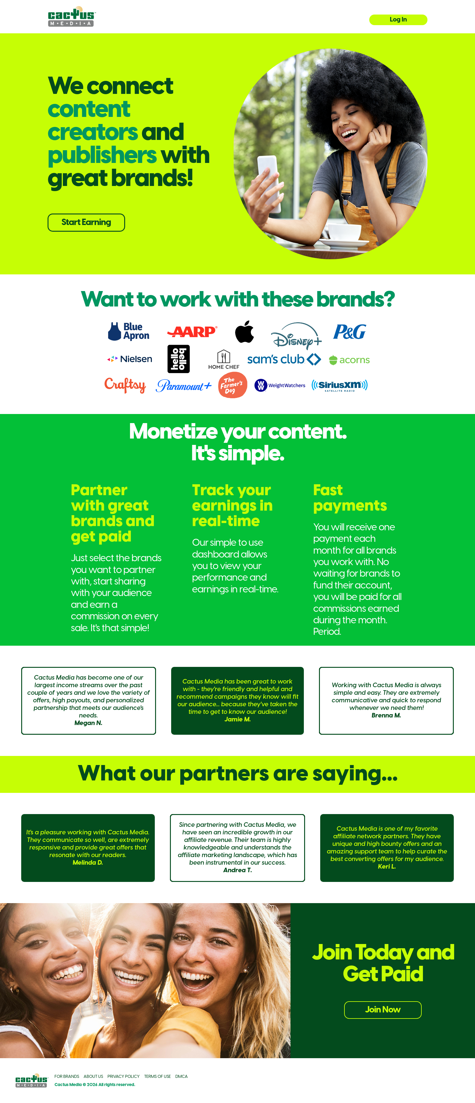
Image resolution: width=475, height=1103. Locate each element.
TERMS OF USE (157, 1077)
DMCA (181, 1077)
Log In (398, 19)
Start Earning (86, 222)
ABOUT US (93, 1077)
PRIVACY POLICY (124, 1077)
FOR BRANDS (67, 1077)
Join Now (382, 1010)
